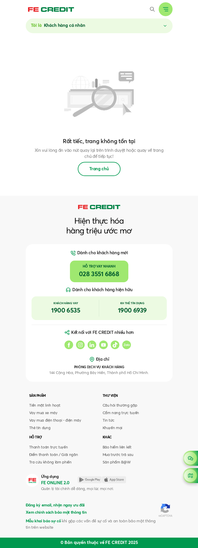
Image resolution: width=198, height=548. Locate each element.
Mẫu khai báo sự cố (43, 521)
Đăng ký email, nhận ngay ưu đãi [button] (55, 505)
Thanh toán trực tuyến (48, 447)
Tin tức (109, 420)
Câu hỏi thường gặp (120, 405)
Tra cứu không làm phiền (50, 462)
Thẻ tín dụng (40, 428)
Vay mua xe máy (43, 413)
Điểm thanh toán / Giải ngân (53, 455)
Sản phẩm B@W (117, 462)
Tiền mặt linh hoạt (44, 405)
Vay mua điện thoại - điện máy (55, 420)
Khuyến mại (113, 428)
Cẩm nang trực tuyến (121, 413)
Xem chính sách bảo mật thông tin (56, 512)
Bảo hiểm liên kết (117, 447)
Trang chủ (99, 169)
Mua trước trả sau (118, 455)
